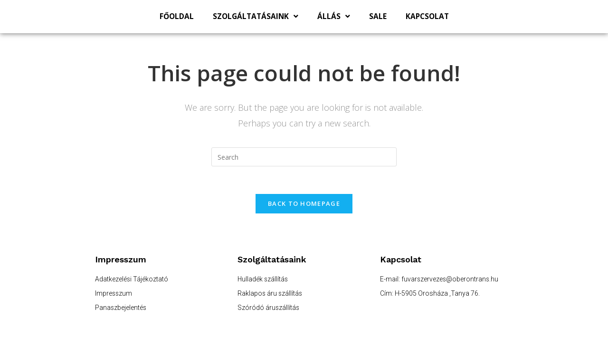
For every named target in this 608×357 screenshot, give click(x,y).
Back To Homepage (304, 204)
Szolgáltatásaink (255, 16)
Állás (333, 16)
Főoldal (177, 16)
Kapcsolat (427, 16)
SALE (378, 16)
